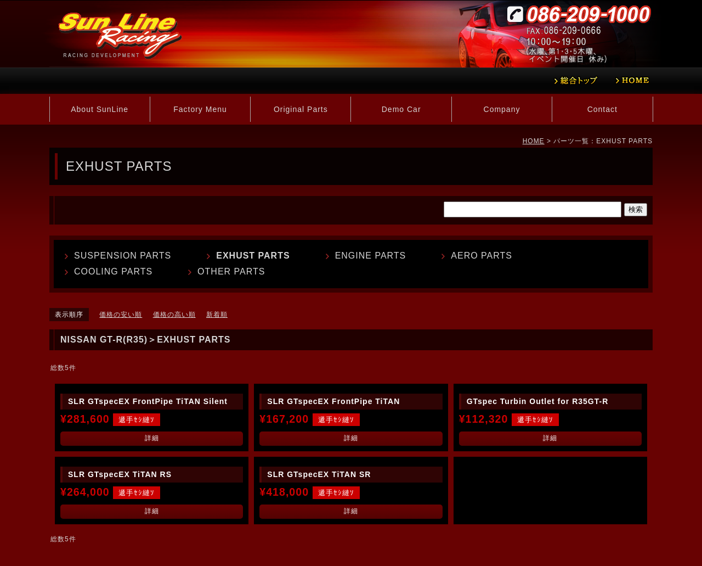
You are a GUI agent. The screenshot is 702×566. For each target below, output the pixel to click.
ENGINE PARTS (370, 255)
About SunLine (99, 109)
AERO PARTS (481, 255)
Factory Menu (200, 109)
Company (502, 109)
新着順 (217, 314)
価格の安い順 (120, 314)
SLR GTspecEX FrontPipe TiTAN (333, 401)
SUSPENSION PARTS (122, 255)
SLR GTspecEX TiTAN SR (319, 474)
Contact (602, 109)
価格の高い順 (174, 314)
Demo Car (401, 109)
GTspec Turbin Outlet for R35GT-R (538, 401)
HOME (534, 141)
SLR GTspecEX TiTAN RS (120, 474)
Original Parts (301, 109)
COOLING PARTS (113, 271)
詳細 (152, 438)
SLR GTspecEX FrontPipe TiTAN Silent (148, 401)
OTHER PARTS (231, 271)
